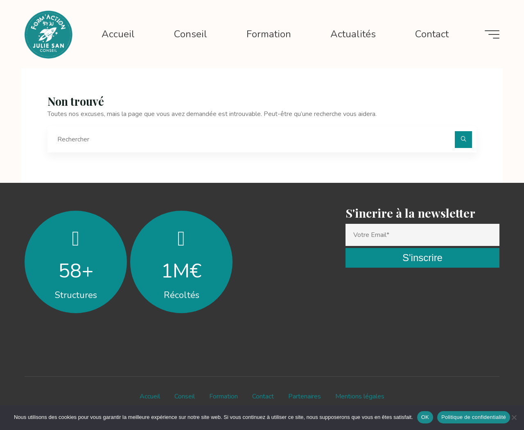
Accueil (150, 396)
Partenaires (304, 396)
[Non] (514, 417)
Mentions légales (359, 396)
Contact (263, 396)
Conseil (184, 396)
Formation (223, 396)
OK (425, 417)
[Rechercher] (463, 139)
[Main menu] (492, 34)
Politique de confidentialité (473, 417)
